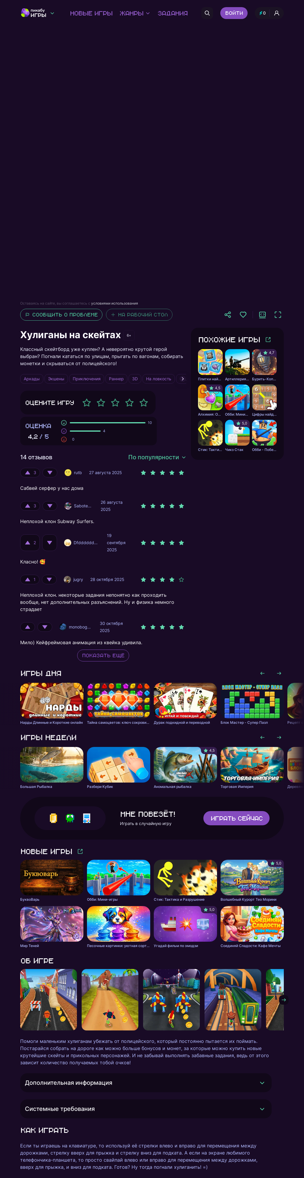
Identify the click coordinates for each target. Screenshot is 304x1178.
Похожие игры (229, 339)
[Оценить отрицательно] (49, 472)
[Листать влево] (262, 673)
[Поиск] (207, 13)
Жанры (134, 13)
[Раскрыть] (262, 1082)
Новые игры (91, 13)
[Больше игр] (268, 339)
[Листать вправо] (279, 673)
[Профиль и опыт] (269, 13)
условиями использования (114, 303)
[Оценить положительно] (30, 472)
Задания (172, 13)
